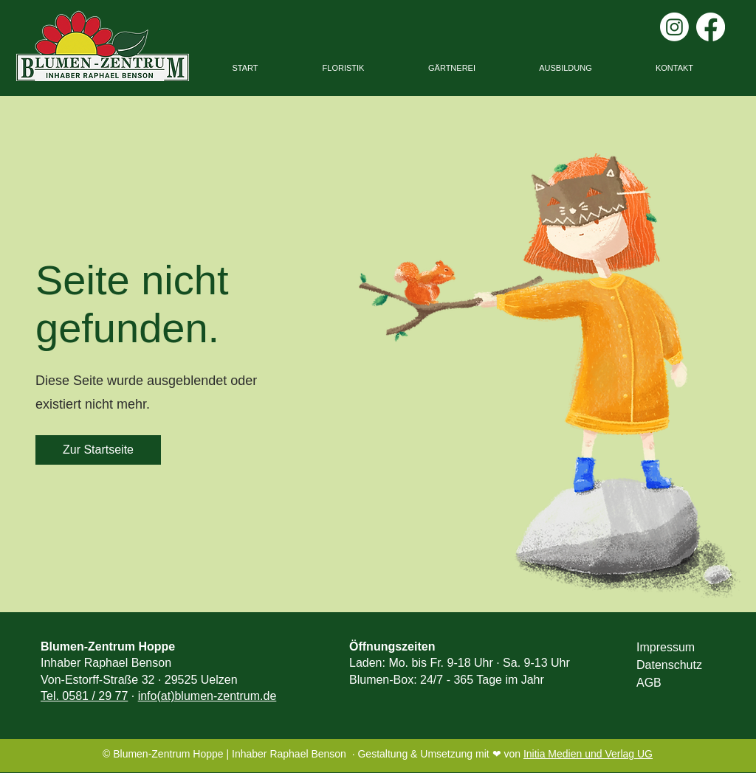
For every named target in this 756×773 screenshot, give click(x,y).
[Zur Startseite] (98, 450)
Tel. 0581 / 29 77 (84, 696)
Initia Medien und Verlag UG (588, 754)
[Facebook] (710, 27)
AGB (649, 682)
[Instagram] (674, 27)
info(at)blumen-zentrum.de (207, 696)
